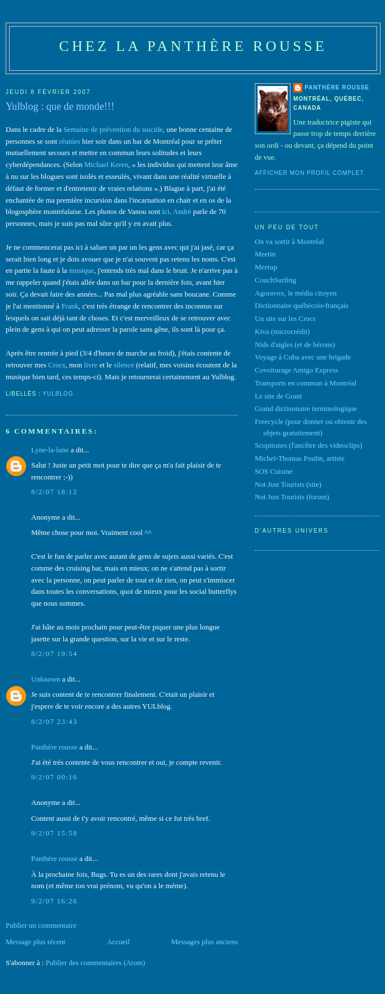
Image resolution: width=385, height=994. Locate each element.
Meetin (265, 254)
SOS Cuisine (274, 471)
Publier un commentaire (41, 925)
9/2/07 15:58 (54, 833)
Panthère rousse (54, 747)
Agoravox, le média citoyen (295, 293)
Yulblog (57, 394)
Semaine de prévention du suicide (112, 129)
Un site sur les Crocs (285, 318)
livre (90, 365)
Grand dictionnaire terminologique (306, 408)
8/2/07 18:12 (54, 491)
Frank (69, 306)
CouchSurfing (275, 280)
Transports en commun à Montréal (305, 383)
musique (81, 270)
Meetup (266, 267)
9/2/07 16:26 (54, 901)
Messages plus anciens (204, 941)
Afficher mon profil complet (309, 173)
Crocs (56, 365)
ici (165, 211)
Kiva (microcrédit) (282, 331)
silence (124, 365)
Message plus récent (35, 941)
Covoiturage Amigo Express (296, 370)
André (182, 211)
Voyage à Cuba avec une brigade (303, 357)
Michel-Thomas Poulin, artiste (300, 458)
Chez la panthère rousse (193, 46)
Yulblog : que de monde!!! (60, 106)
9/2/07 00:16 (54, 777)
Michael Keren (106, 164)
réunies (69, 141)
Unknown (45, 679)
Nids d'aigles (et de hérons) (295, 344)
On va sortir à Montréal (289, 241)
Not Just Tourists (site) (288, 484)
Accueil (118, 941)
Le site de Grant (278, 396)
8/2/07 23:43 (54, 721)
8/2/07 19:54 (54, 653)
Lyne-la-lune (50, 449)
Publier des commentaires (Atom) (96, 962)
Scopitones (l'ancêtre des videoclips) (308, 445)
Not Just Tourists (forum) (292, 496)
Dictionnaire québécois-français (302, 305)
